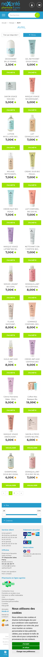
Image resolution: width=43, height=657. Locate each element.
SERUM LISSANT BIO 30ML (11, 285)
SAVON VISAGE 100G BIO (10, 98)
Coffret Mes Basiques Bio (32, 398)
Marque (11, 23)
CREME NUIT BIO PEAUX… (10, 210)
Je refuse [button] (25, 648)
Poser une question (9, 571)
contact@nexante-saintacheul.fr (9, 567)
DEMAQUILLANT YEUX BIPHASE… (32, 285)
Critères (7, 520)
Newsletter (27, 556)
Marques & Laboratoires (32, 554)
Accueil (4, 23)
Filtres (32, 35)
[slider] (4, 514)
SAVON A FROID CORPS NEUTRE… (32, 435)
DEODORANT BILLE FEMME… (10, 60)
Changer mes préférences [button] (26, 651)
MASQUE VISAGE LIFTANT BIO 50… (11, 248)
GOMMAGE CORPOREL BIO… (32, 323)
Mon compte (6, 574)
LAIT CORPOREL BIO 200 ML (32, 210)
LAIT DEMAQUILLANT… (32, 135)
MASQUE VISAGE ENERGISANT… (11, 435)
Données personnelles (10, 601)
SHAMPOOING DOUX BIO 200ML (10, 473)
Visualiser (11, 448)
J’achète (11, 72)
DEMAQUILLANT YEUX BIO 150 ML (32, 473)
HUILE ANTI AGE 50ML (11, 360)
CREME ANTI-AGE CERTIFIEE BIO (32, 360)
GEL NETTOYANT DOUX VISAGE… (32, 60)
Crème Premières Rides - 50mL (11, 398)
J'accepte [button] (25, 644)
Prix (6, 505)
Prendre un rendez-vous (11, 593)
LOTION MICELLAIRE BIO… (10, 135)
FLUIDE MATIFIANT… (11, 323)
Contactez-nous (8, 591)
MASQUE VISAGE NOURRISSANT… (32, 98)
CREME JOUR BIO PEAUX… (32, 173)
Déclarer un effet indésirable (12, 595)
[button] (11, 35)
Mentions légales (8, 599)
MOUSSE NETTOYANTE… (11, 173)
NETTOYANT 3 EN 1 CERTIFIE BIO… (32, 248)
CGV (3, 597)
